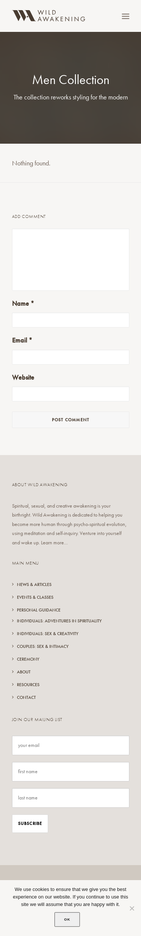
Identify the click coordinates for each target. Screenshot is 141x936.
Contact (26, 697)
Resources (28, 685)
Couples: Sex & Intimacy (42, 646)
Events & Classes (35, 597)
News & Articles (34, 584)
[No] (131, 908)
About (23, 672)
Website (23, 377)
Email (22, 340)
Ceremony (28, 659)
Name (23, 303)
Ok (67, 919)
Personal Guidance (39, 610)
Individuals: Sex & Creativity (47, 634)
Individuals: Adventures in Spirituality (59, 621)
